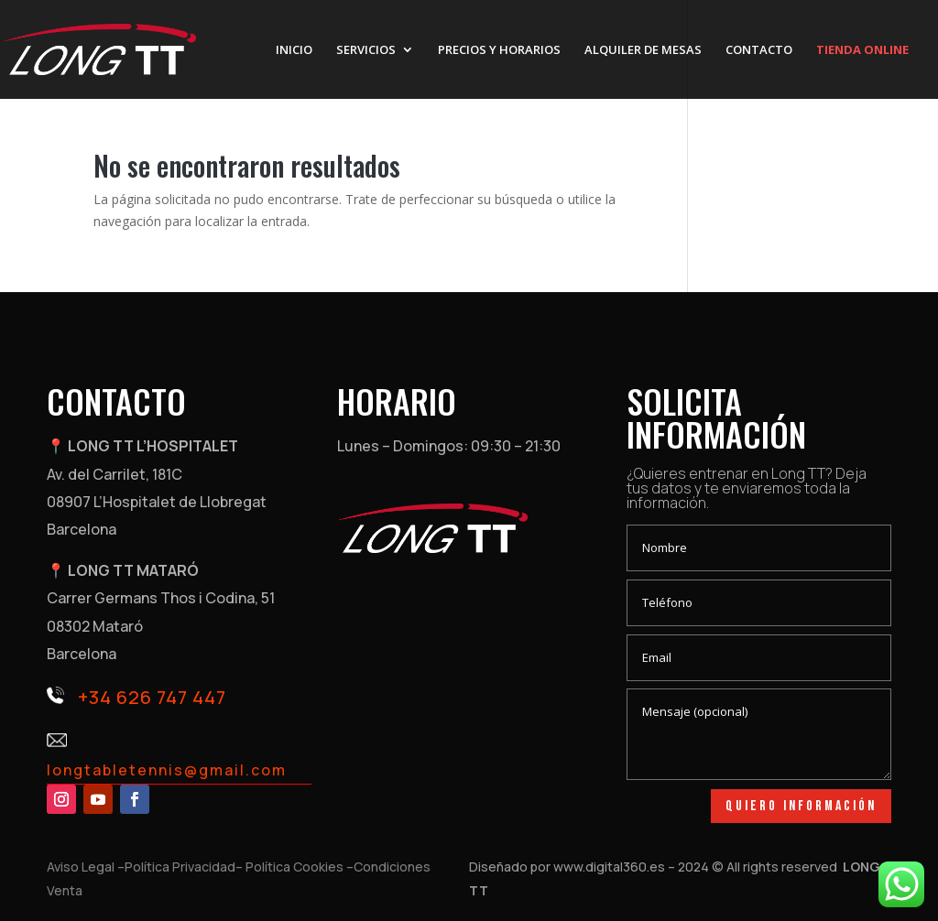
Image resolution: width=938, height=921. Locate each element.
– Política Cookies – (294, 866)
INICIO (294, 50)
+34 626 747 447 (152, 697)
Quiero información (801, 806)
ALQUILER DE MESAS (643, 50)
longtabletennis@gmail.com (167, 770)
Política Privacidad (180, 866)
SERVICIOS (366, 50)
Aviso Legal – (86, 866)
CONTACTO (758, 50)
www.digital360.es (609, 866)
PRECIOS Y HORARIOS (499, 50)
